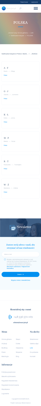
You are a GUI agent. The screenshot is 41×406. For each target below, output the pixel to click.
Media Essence (26, 403)
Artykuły (4, 343)
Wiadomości (34, 339)
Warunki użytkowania (9, 376)
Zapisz (19, 274)
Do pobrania (34, 352)
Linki (31, 33)
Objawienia (19, 348)
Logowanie (34, 2)
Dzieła (18, 343)
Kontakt (32, 356)
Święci (18, 339)
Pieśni (4, 352)
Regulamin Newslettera (9, 381)
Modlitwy (5, 348)
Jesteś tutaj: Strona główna (18, 33)
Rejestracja (24, 2)
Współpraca (6, 389)
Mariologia (5, 356)
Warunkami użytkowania (14, 266)
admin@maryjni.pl (20, 322)
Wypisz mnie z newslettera (20, 280)
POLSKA (30, 35)
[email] (20, 254)
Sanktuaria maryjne (17, 35)
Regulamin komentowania (10, 385)
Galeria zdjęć (34, 343)
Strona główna (6, 339)
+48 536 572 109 (23, 317)
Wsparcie (19, 352)
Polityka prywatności (8, 372)
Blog (17, 356)
